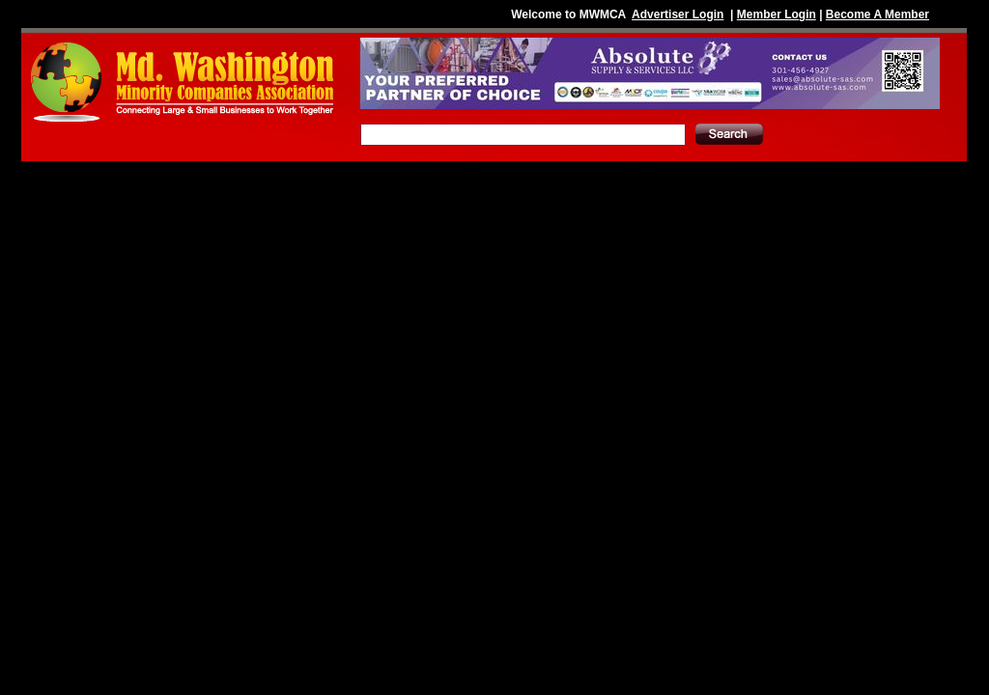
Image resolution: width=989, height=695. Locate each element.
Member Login (776, 14)
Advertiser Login (677, 14)
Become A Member (877, 14)
